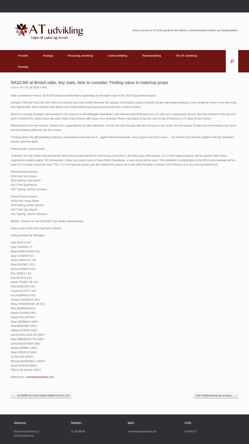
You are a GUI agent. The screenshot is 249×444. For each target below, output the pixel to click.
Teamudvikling (151, 55)
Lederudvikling (117, 55)
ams (44, 87)
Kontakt (23, 66)
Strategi (48, 55)
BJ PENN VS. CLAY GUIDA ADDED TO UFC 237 (41, 395)
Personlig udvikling (80, 55)
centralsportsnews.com (40, 377)
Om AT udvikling (186, 55)
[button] (232, 61)
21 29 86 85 (78, 431)
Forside (23, 55)
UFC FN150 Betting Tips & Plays (216, 395)
